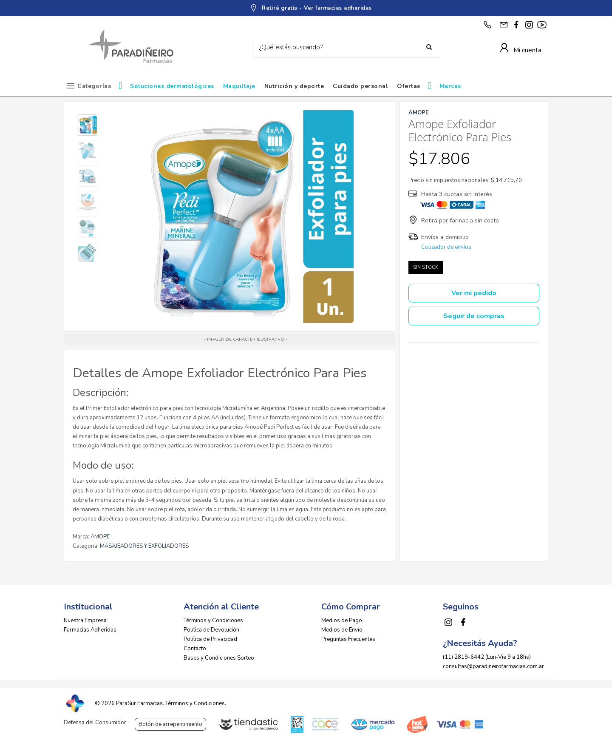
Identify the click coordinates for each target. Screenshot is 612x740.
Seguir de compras (473, 316)
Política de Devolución (211, 630)
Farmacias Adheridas (90, 630)
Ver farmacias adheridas (338, 8)
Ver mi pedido (473, 293)
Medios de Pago (341, 620)
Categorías (94, 86)
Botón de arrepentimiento (170, 724)
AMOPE (100, 537)
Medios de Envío (342, 630)
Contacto (195, 648)
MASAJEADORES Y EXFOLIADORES (144, 546)
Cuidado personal (360, 86)
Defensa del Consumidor (95, 722)
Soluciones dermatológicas (172, 86)
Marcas (450, 86)
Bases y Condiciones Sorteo (219, 658)
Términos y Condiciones (213, 620)
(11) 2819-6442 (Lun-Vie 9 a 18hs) (487, 657)
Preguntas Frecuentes (348, 639)
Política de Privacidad (210, 639)
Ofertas (408, 86)
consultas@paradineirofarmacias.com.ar (493, 666)
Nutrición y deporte (294, 86)
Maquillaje (239, 86)
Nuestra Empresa (85, 620)
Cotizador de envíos (446, 247)
